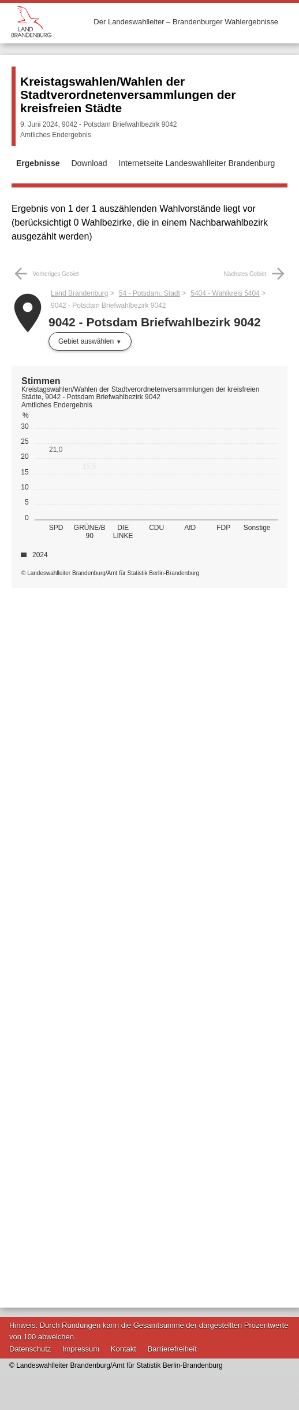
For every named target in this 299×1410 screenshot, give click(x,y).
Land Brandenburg (79, 293)
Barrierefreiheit (172, 1349)
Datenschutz (30, 1349)
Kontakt (123, 1349)
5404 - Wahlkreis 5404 (225, 293)
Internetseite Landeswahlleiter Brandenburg (197, 163)
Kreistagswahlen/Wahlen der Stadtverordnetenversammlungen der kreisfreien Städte (128, 95)
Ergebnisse (37, 163)
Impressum (80, 1349)
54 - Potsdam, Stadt (149, 293)
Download (89, 163)
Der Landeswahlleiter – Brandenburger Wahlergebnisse (186, 21)
